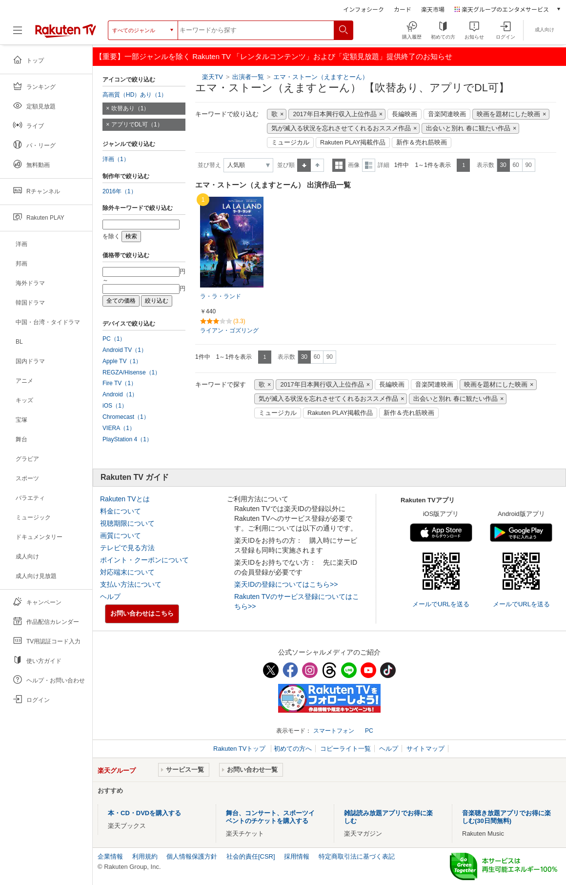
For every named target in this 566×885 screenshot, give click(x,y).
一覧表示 (338, 165)
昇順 (304, 165)
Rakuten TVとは (125, 499)
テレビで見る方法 (127, 548)
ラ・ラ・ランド (220, 296)
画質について (120, 535)
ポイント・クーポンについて (144, 560)
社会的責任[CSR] (250, 856)
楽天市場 (433, 9)
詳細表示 (368, 165)
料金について (120, 511)
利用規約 (145, 856)
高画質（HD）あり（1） (134, 94)
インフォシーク (363, 9)
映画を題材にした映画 (508, 114)
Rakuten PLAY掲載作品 (352, 142)
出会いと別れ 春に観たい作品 (468, 128)
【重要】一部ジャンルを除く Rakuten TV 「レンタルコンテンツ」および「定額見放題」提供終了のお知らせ (273, 56)
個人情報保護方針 (191, 856)
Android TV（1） (124, 350)
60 (515, 165)
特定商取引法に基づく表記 (357, 856)
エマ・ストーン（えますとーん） (320, 77)
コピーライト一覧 (345, 748)
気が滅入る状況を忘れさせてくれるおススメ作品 (341, 128)
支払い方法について (131, 584)
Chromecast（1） (125, 416)
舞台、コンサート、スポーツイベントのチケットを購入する (270, 816)
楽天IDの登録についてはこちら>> (286, 584)
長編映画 (404, 114)
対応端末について (127, 572)
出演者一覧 (248, 77)
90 (528, 165)
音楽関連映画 (447, 114)
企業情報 (110, 856)
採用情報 (296, 856)
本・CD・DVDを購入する (144, 813)
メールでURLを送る (440, 604)
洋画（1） (115, 159)
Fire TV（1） (119, 383)
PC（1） (114, 338)
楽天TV (212, 77)
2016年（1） (119, 191)
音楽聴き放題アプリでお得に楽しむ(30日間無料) (506, 816)
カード (402, 9)
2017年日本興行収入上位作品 (334, 114)
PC (369, 730)
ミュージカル (290, 142)
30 (503, 165)
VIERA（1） (118, 428)
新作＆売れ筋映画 (421, 142)
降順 (317, 165)
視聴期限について (127, 523)
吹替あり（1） (130, 108)
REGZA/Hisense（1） (131, 372)
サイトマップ (425, 748)
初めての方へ (293, 748)
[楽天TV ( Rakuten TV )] (65, 34)
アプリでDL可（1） (137, 124)
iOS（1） (114, 405)
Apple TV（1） (122, 361)
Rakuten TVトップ (240, 748)
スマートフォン (333, 730)
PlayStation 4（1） (127, 439)
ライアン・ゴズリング (229, 330)
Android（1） (120, 394)
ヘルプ (110, 596)
